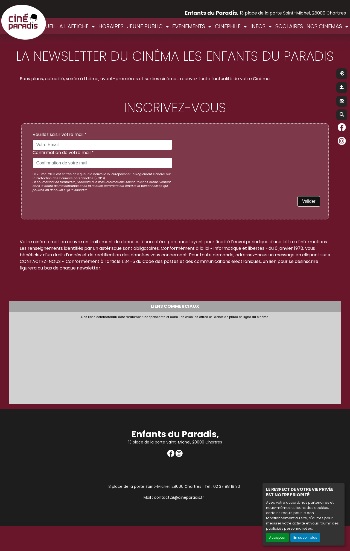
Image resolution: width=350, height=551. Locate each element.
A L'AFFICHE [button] (74, 26)
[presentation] (219, 142)
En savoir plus (305, 537)
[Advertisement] (144, 359)
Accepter (277, 537)
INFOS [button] (258, 26)
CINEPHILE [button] (228, 26)
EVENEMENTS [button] (189, 26)
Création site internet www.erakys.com (310, 521)
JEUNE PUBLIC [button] (145, 26)
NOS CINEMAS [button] (325, 26)
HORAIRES (111, 26)
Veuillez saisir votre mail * (60, 135)
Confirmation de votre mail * (63, 153)
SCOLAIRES (289, 26)
